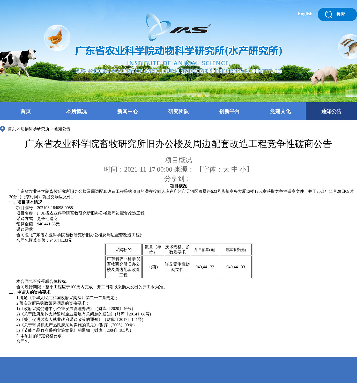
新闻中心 (127, 111)
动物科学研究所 (34, 129)
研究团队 (178, 111)
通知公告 (331, 111)
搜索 (341, 14)
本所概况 (76, 111)
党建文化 (280, 111)
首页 (25, 111)
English (305, 13)
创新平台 (229, 111)
